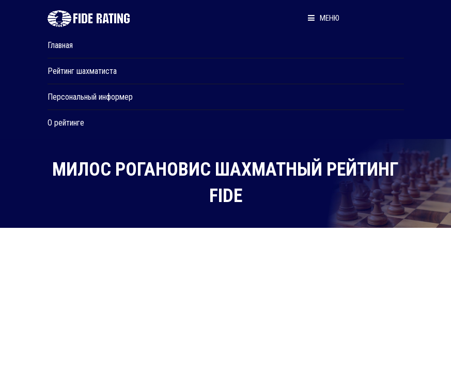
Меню (323, 18)
